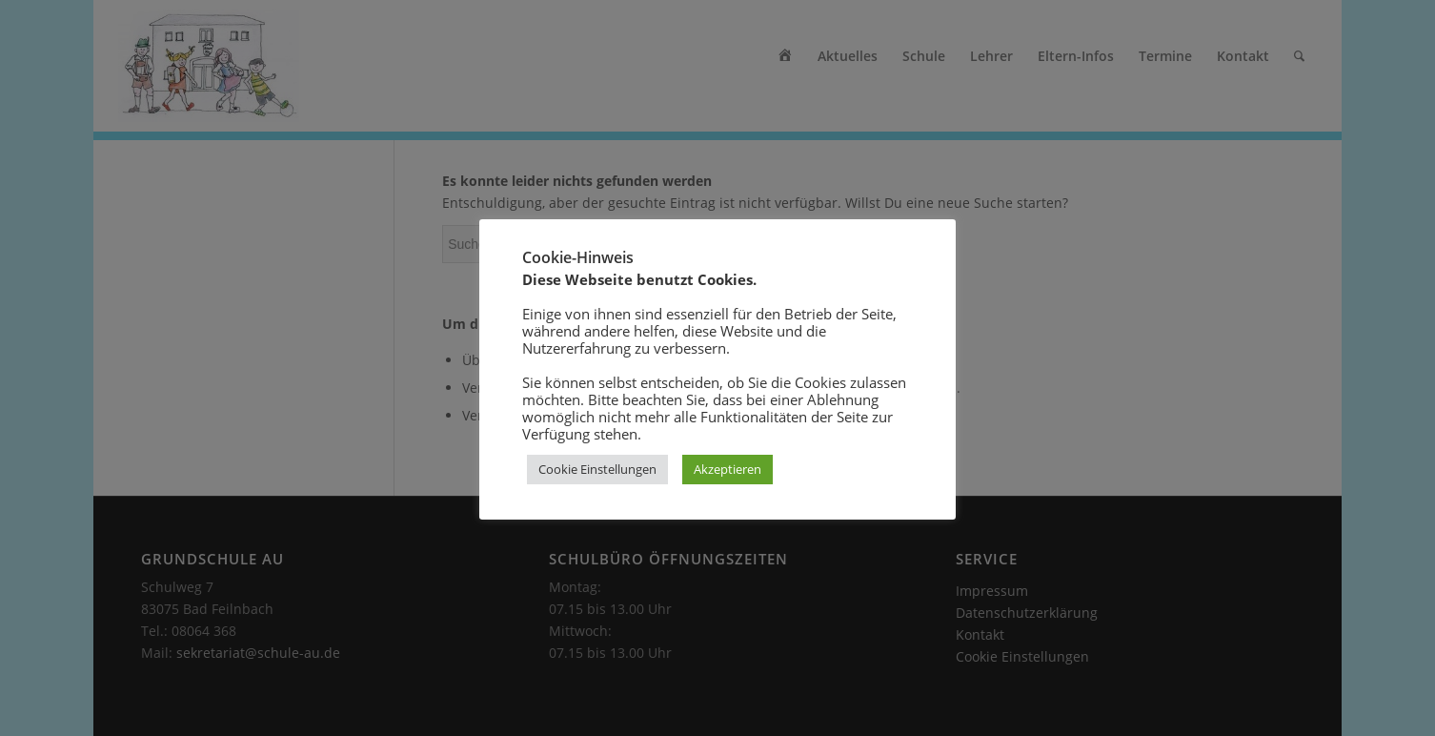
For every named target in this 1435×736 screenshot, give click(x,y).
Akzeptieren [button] (727, 469)
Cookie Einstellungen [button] (597, 469)
